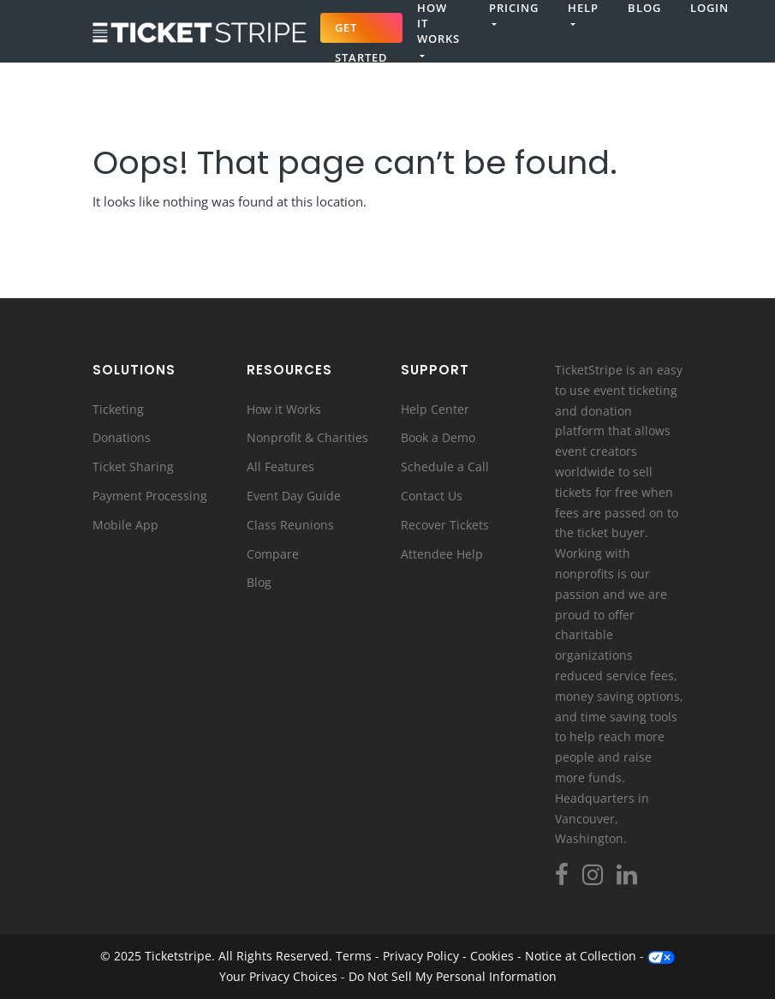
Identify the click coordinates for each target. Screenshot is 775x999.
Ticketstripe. (180, 956)
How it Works (284, 409)
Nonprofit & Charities (307, 437)
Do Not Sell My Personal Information (453, 976)
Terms (354, 956)
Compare (273, 554)
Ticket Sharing (133, 466)
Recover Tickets (445, 525)
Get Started (361, 31)
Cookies (492, 956)
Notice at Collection (580, 956)
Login (709, 7)
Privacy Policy (421, 956)
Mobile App (125, 525)
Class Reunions (290, 525)
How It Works (438, 23)
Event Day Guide (294, 496)
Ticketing (118, 409)
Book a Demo (438, 437)
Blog (644, 7)
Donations (121, 437)
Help (583, 7)
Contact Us (431, 496)
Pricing (514, 7)
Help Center (435, 409)
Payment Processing (149, 496)
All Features (280, 466)
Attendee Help (442, 554)
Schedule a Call (445, 466)
